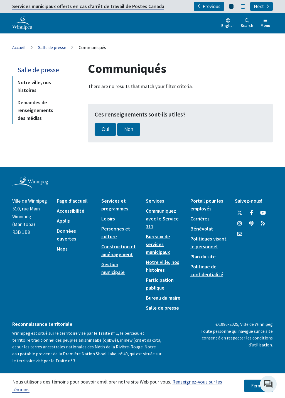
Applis (63, 221)
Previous (208, 6)
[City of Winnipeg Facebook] (251, 213)
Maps (62, 249)
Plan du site (203, 256)
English (228, 25)
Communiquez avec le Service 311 (162, 219)
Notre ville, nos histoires (34, 86)
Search (247, 23)
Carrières (200, 218)
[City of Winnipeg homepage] (30, 186)
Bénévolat (201, 228)
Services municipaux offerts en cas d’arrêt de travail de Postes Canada (88, 6)
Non (128, 129)
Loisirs (108, 218)
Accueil (19, 47)
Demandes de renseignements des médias (35, 110)
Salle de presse (52, 47)
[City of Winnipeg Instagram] (239, 223)
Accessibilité (70, 211)
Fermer (258, 386)
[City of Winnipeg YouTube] (263, 213)
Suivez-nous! (248, 201)
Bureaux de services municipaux (158, 244)
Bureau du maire (163, 298)
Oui (105, 129)
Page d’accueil (72, 201)
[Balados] (251, 223)
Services (155, 201)
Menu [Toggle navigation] (265, 23)
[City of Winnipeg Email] (239, 234)
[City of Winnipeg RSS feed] (263, 223)
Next (261, 6)
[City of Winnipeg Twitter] (239, 213)
